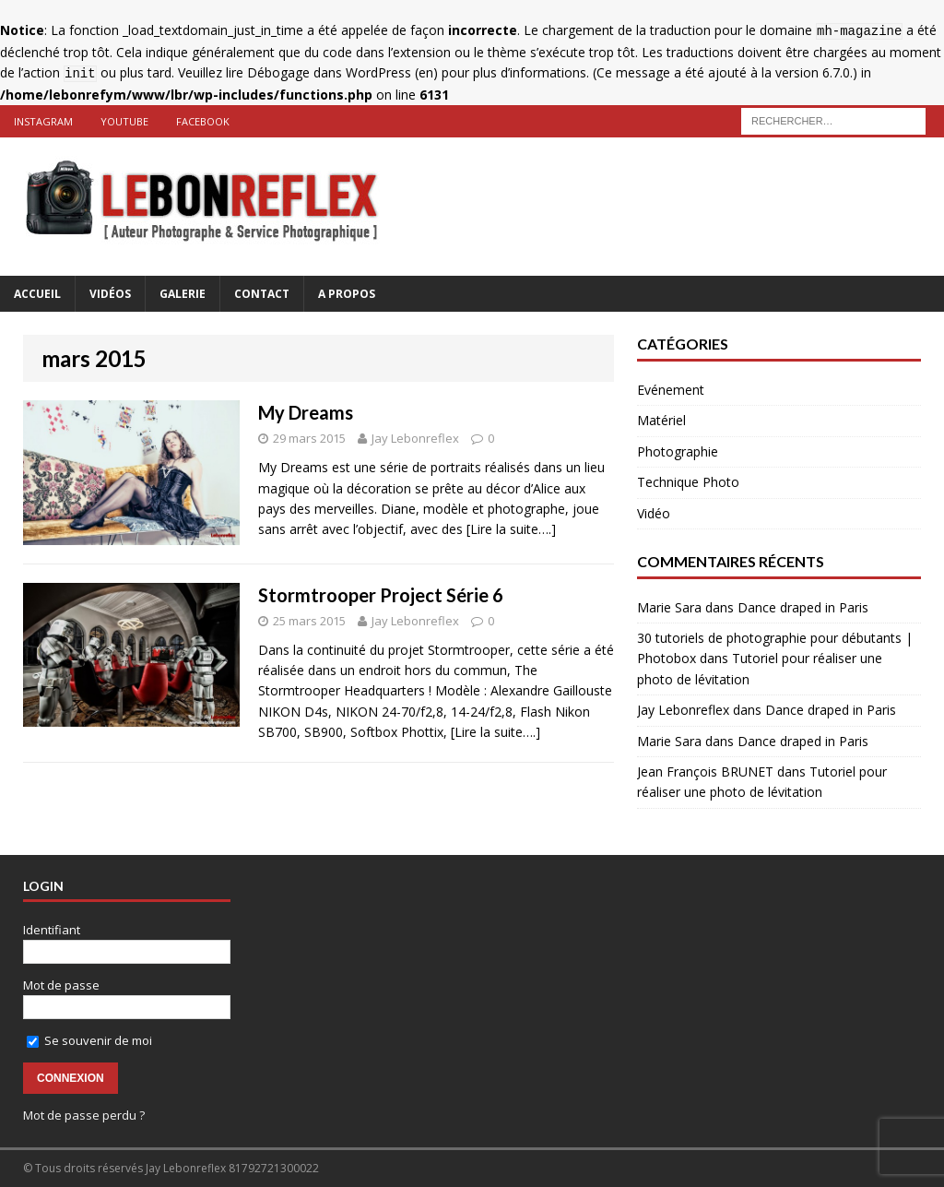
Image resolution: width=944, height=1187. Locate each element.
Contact (261, 294)
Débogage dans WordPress (329, 72)
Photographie (677, 451)
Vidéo (653, 513)
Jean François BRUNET (705, 771)
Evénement (670, 389)
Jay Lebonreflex (415, 438)
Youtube (124, 121)
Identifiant (51, 929)
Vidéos (110, 294)
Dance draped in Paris (803, 607)
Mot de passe (61, 985)
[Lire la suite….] (511, 529)
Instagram (43, 121)
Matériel (661, 420)
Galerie (182, 294)
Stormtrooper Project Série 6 (380, 595)
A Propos (346, 294)
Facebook (203, 121)
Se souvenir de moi (89, 1040)
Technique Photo (688, 482)
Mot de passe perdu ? (84, 1115)
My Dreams (305, 412)
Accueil (37, 294)
